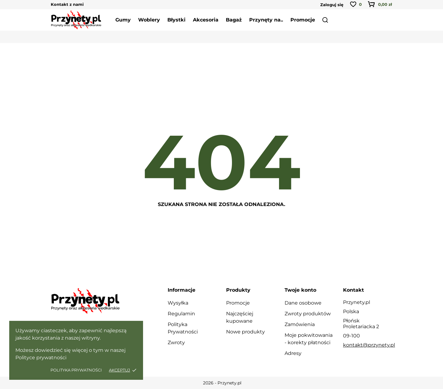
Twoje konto (300, 290)
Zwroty (176, 342)
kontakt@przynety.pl (369, 345)
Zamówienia (300, 324)
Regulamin (181, 314)
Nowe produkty (245, 332)
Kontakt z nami (67, 4)
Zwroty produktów (308, 314)
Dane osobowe (303, 303)
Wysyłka (178, 303)
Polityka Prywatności (76, 370)
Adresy (293, 353)
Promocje (238, 303)
